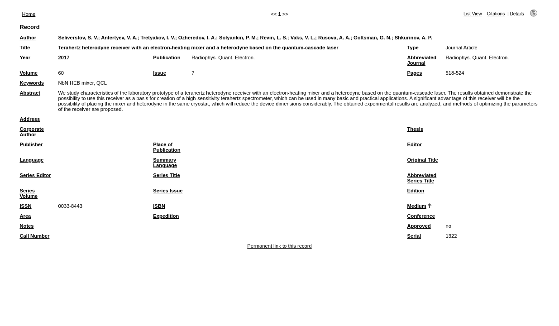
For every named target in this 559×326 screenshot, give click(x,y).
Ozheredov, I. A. (197, 37)
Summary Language (165, 162)
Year (24, 57)
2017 (63, 57)
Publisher (31, 144)
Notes (26, 226)
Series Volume (28, 193)
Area (25, 216)
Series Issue (167, 190)
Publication (166, 57)
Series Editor (35, 175)
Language (31, 160)
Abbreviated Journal (422, 60)
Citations (496, 13)
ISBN (159, 206)
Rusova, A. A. (334, 37)
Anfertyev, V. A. (119, 37)
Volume (28, 73)
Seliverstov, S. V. (78, 37)
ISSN (25, 206)
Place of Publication (166, 147)
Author (27, 37)
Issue (159, 73)
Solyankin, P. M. (238, 37)
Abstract (29, 93)
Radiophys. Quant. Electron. (223, 57)
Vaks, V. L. (303, 37)
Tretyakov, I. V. (157, 37)
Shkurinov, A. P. (413, 37)
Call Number (34, 236)
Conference (421, 216)
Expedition (166, 216)
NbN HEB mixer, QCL (82, 83)
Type (413, 47)
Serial (414, 236)
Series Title (166, 175)
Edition (416, 190)
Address (29, 119)
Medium (416, 206)
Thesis (415, 129)
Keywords (31, 83)
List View (472, 13)
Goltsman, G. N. (373, 37)
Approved (419, 226)
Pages (414, 73)
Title (24, 47)
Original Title (422, 160)
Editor (414, 144)
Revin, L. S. (273, 37)
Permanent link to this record (279, 246)
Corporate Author (31, 131)
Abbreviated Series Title (422, 178)
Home (28, 14)
